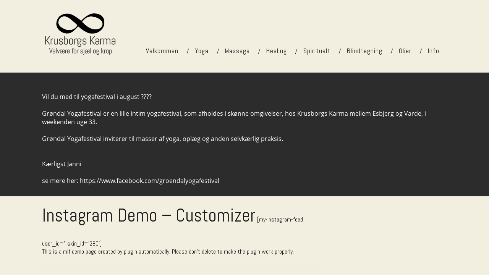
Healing (276, 51)
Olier (405, 51)
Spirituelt (316, 51)
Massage (237, 51)
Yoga (202, 51)
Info (433, 51)
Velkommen (162, 51)
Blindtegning (364, 51)
